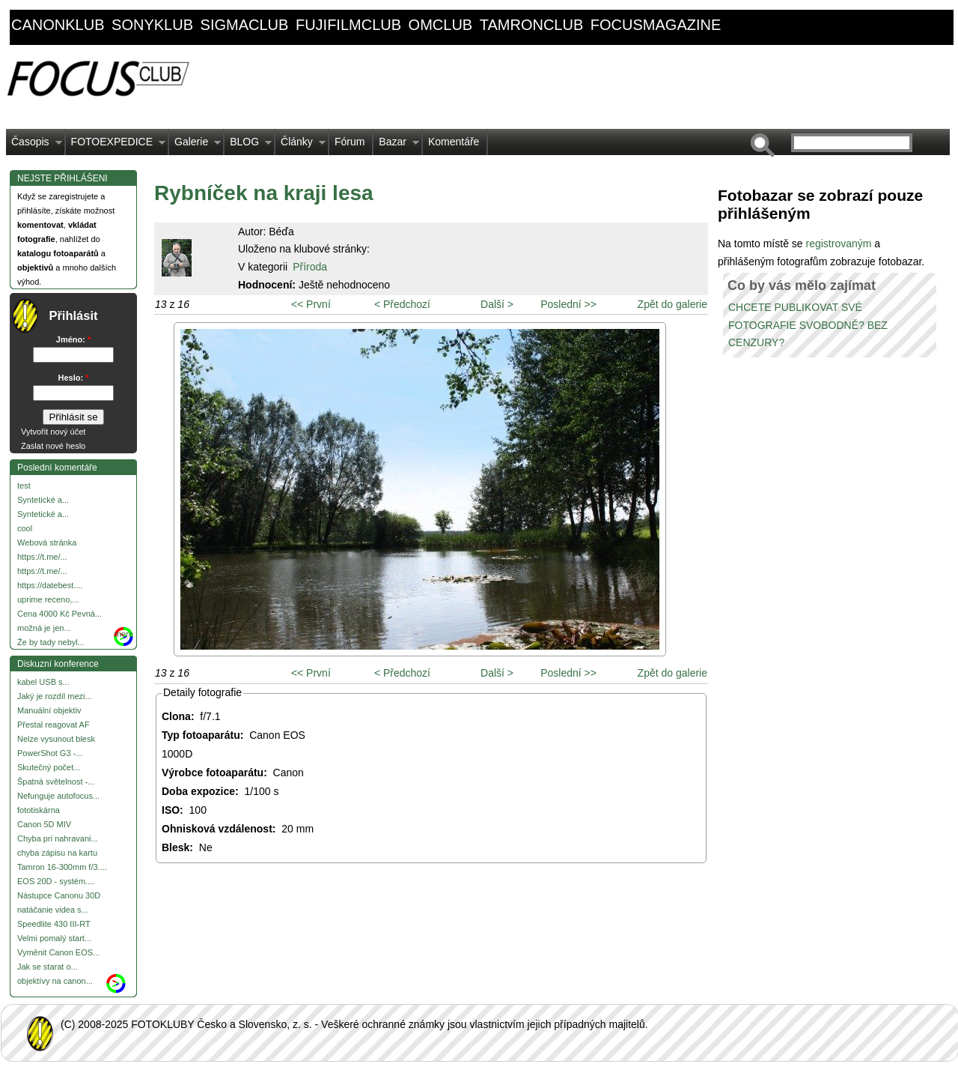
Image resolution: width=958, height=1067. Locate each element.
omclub (441, 24)
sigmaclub (245, 24)
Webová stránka (46, 542)
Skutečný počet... (48, 767)
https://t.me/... (42, 556)
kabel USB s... (43, 681)
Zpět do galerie (672, 304)
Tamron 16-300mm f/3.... (62, 866)
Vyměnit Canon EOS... (58, 952)
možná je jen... (44, 627)
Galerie (195, 145)
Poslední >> (568, 304)
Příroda (310, 267)
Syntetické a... (43, 499)
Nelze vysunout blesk (56, 738)
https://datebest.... (49, 585)
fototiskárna (38, 809)
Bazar (396, 145)
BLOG (248, 145)
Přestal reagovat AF (53, 724)
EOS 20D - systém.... (55, 881)
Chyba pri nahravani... (57, 838)
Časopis (34, 145)
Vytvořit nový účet (53, 431)
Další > (496, 304)
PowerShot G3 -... (49, 753)
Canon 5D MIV (44, 824)
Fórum (349, 142)
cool (24, 528)
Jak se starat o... (47, 966)
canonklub (57, 24)
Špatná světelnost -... (55, 781)
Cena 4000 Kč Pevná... (59, 613)
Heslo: (73, 377)
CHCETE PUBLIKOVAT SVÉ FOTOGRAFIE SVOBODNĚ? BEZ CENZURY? (808, 325)
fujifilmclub (348, 24)
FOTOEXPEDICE (115, 145)
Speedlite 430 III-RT (54, 923)
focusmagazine (656, 24)
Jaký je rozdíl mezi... (54, 696)
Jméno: (73, 339)
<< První (311, 304)
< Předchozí (402, 304)
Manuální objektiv (49, 710)
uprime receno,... (48, 599)
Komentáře (453, 142)
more (124, 633)
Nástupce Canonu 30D (58, 895)
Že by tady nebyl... (51, 642)
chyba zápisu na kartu (57, 852)
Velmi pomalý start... (54, 938)
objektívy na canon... (55, 980)
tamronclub (532, 24)
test (24, 485)
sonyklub (152, 24)
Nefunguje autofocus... (58, 795)
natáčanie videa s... (52, 909)
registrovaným (839, 244)
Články (300, 145)
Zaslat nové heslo (53, 445)
